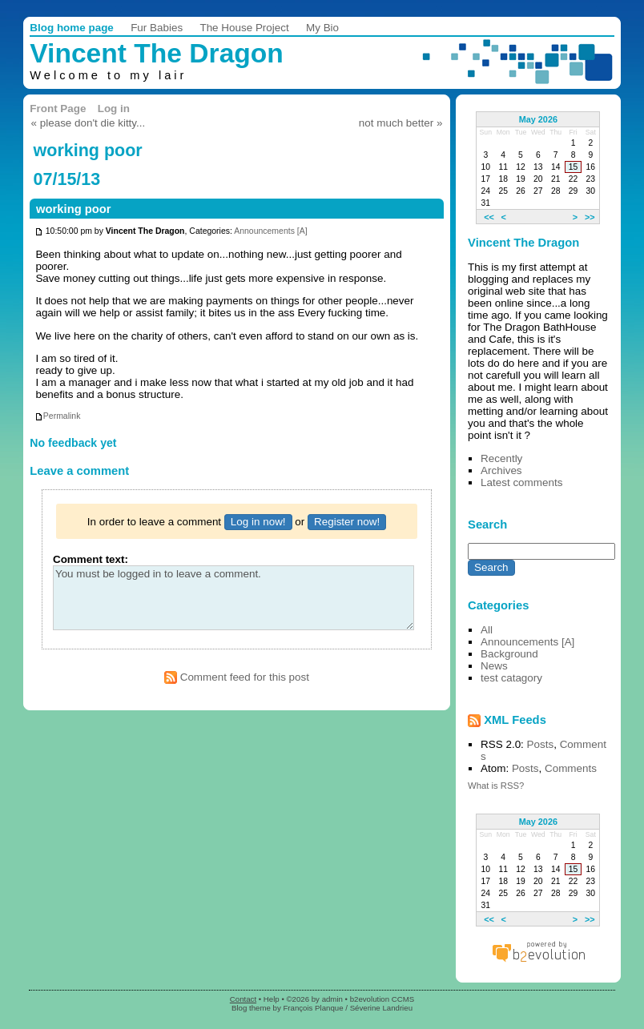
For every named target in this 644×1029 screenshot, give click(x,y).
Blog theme (251, 1007)
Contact (243, 999)
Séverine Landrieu (381, 1007)
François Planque (313, 1007)
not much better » (401, 123)
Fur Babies (157, 28)
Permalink (57, 416)
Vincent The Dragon (157, 53)
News (494, 666)
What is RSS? (496, 785)
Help (272, 999)
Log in (114, 108)
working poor (73, 209)
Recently (501, 458)
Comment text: (90, 559)
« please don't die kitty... (88, 123)
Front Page (58, 108)
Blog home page (72, 28)
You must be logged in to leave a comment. (233, 597)
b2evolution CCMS (382, 999)
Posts (540, 744)
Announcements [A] (270, 231)
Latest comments (521, 482)
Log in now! (258, 522)
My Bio (322, 28)
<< (489, 216)
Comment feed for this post (236, 677)
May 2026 (538, 119)
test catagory (511, 678)
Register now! (347, 522)
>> (590, 216)
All (487, 630)
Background (509, 654)
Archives (501, 470)
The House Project (243, 28)
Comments (571, 768)
